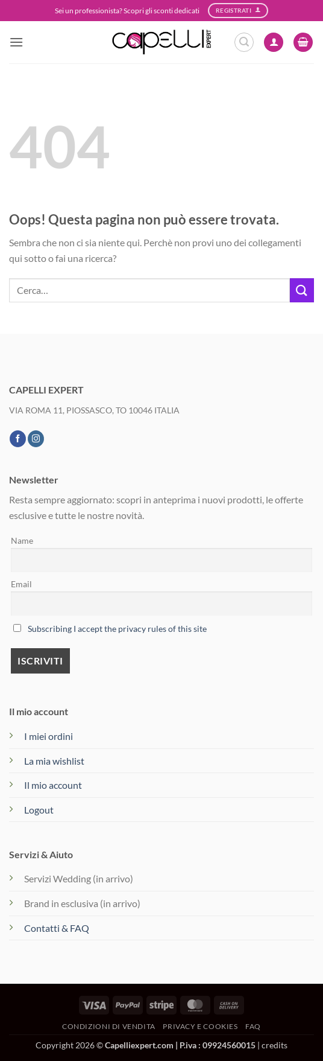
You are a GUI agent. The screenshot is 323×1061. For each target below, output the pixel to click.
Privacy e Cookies (200, 1026)
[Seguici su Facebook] (18, 438)
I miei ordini (48, 736)
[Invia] (302, 290)
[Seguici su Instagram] (36, 438)
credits (274, 1045)
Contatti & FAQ (56, 928)
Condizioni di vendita (108, 1026)
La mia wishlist (54, 760)
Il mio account (53, 785)
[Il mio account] (273, 43)
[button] (16, 42)
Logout (39, 809)
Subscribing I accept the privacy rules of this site (117, 628)
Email (21, 584)
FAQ (253, 1026)
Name (22, 540)
